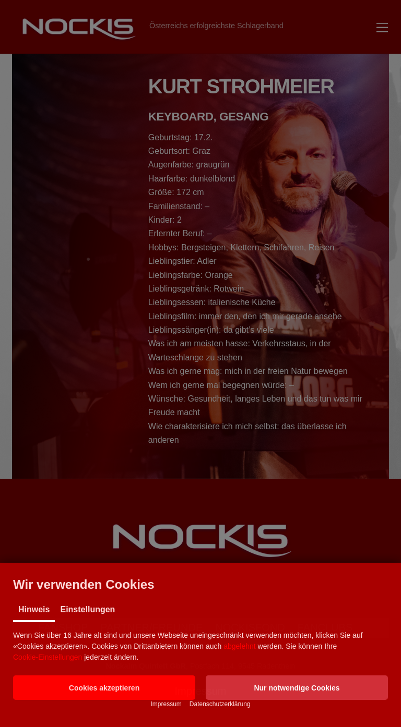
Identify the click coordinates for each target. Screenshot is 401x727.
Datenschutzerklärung (220, 704)
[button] (104, 687)
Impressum (165, 704)
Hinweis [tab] (34, 609)
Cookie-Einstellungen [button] (47, 657)
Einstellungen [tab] (87, 609)
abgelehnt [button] (239, 646)
